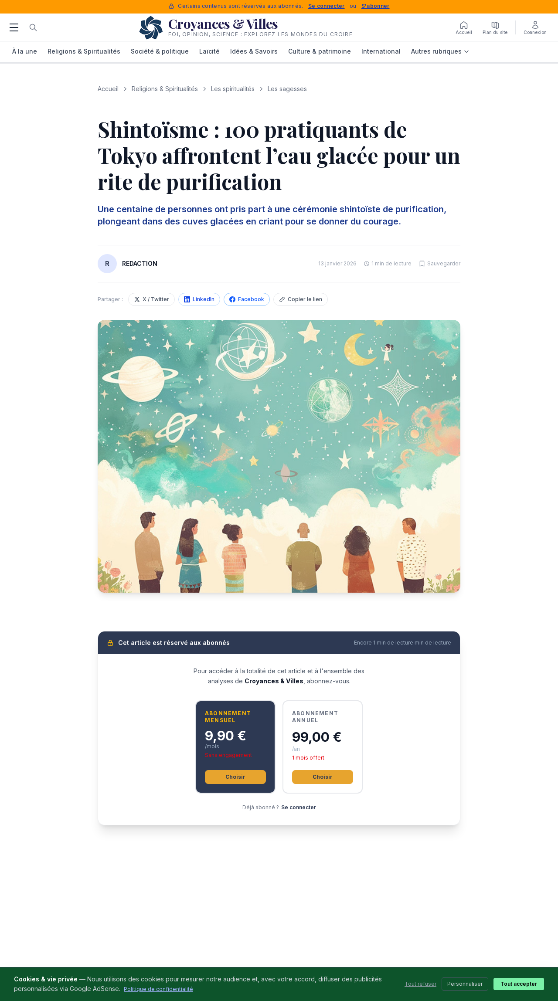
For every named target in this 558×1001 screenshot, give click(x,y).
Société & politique (160, 51)
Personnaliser (465, 984)
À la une (24, 51)
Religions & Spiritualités (84, 51)
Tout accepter (518, 984)
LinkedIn (199, 299)
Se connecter (326, 6)
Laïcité (209, 51)
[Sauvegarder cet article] (439, 263)
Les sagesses (287, 88)
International (381, 51)
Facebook (246, 299)
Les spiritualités (233, 88)
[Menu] (14, 27)
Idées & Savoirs (254, 51)
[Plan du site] (495, 27)
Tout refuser (420, 984)
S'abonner (375, 6)
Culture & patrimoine (319, 51)
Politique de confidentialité (158, 989)
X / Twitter (151, 299)
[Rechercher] (33, 27)
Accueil (108, 88)
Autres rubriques (440, 51)
